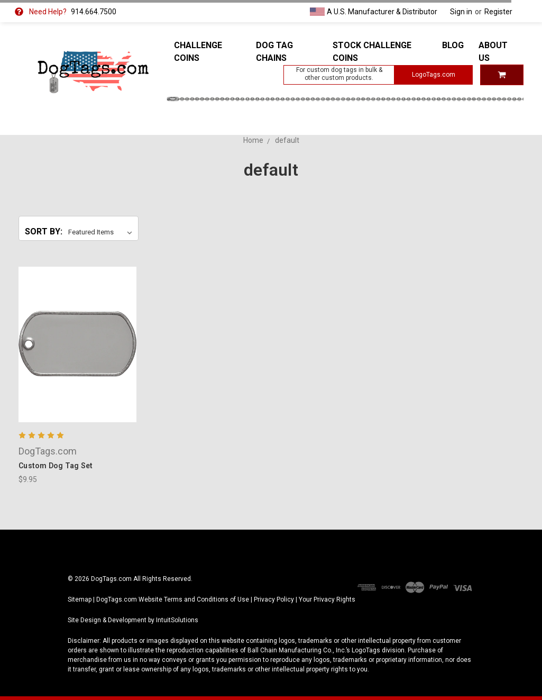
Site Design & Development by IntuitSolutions (133, 620)
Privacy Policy (274, 599)
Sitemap (79, 599)
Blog (453, 45)
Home (253, 140)
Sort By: (43, 231)
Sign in (461, 11)
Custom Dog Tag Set (56, 465)
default (287, 140)
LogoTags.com (433, 74)
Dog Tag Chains (274, 51)
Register (498, 11)
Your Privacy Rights (327, 599)
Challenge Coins (198, 51)
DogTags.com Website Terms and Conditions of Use (172, 599)
